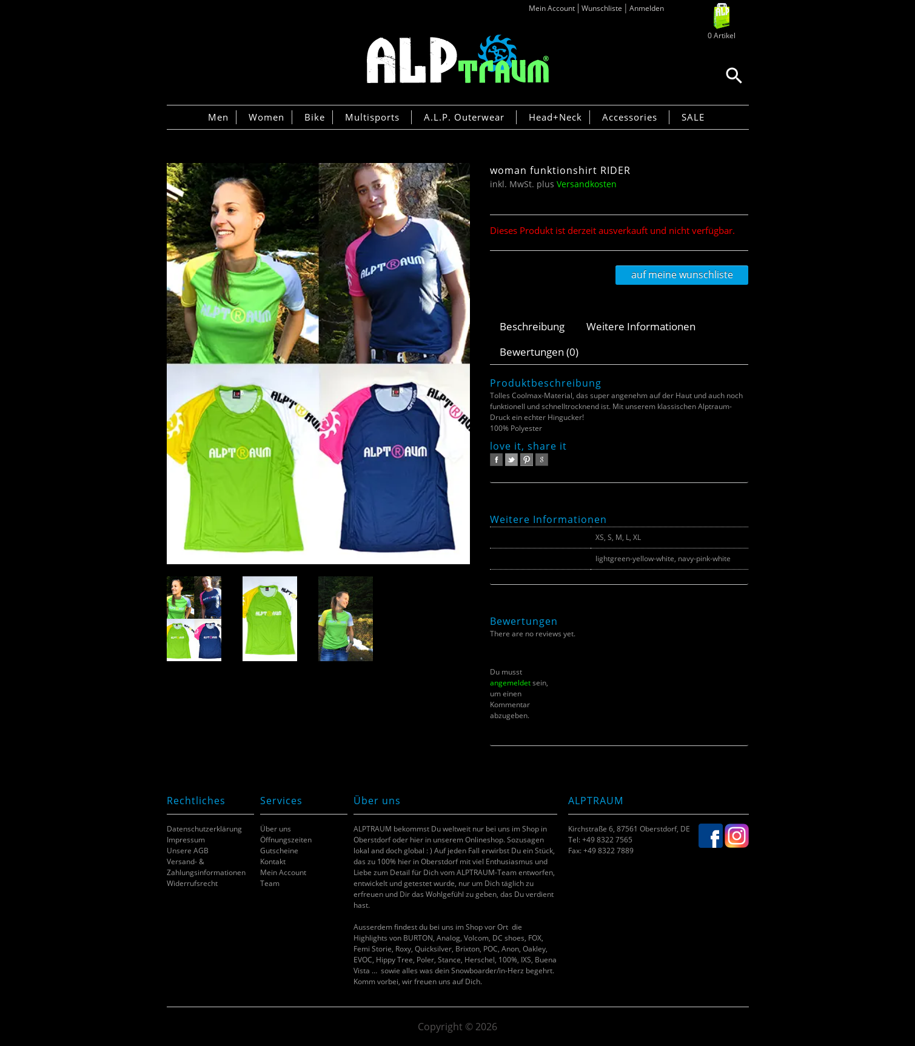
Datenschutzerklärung (204, 829)
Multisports (372, 117)
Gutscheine (279, 850)
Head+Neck (555, 117)
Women (266, 117)
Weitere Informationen (640, 326)
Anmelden (646, 8)
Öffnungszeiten (286, 839)
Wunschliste (602, 8)
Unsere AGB (188, 850)
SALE (693, 117)
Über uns (275, 829)
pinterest (526, 459)
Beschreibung (532, 326)
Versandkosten (587, 184)
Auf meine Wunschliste (682, 274)
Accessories (629, 117)
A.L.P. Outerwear (464, 117)
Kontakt (273, 861)
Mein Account (552, 8)
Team (270, 883)
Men (218, 117)
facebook (496, 459)
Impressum (186, 839)
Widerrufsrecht (192, 883)
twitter (511, 459)
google (541, 459)
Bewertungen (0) (539, 352)
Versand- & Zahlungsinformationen (206, 867)
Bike (314, 117)
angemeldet (510, 683)
